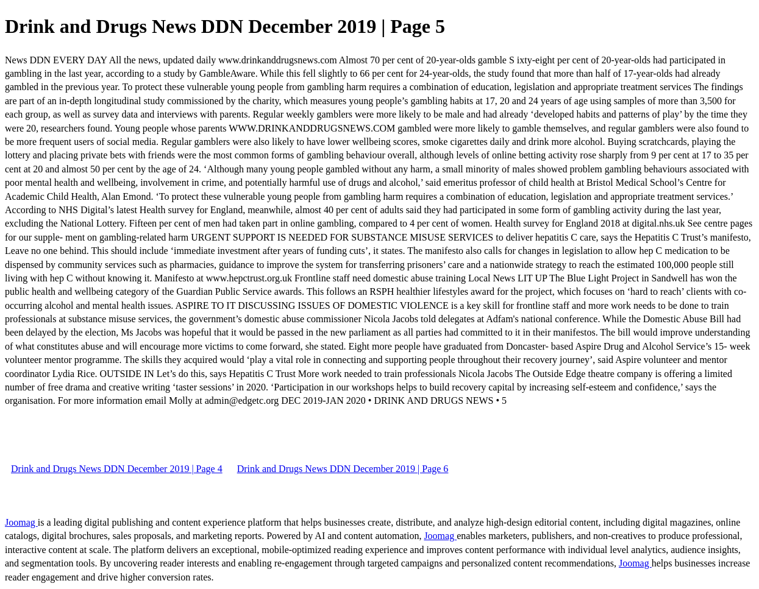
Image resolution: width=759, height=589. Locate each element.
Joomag (21, 522)
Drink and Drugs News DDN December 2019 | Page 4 (117, 469)
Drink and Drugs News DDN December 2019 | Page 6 (343, 469)
